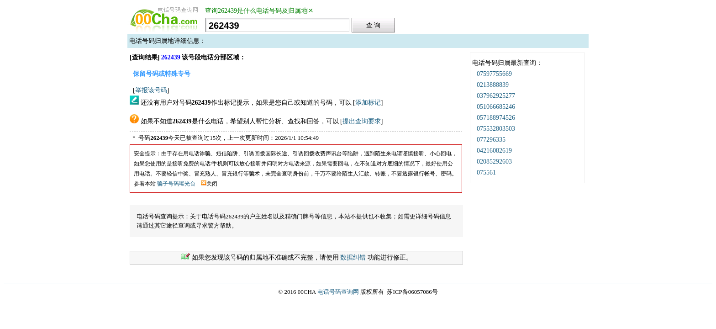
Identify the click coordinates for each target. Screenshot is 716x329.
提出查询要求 (361, 121)
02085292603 (494, 161)
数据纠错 (353, 257)
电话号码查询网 (338, 291)
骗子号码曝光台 (176, 183)
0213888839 (493, 84)
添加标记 (368, 102)
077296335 (491, 139)
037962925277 (496, 95)
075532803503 (496, 128)
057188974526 (496, 117)
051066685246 (496, 106)
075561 (486, 172)
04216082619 (494, 150)
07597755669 (494, 73)
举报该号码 (151, 90)
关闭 (209, 183)
